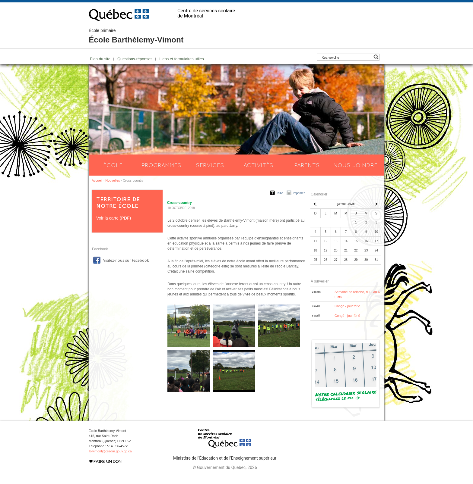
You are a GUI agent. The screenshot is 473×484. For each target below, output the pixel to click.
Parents (307, 165)
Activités (258, 165)
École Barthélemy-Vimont (136, 36)
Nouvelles (112, 180)
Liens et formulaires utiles (181, 59)
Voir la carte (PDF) (113, 218)
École (112, 165)
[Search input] (346, 57)
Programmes (161, 165)
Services (210, 165)
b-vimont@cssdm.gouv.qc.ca (110, 451)
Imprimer (299, 193)
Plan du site (100, 59)
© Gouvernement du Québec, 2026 (224, 467)
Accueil (97, 180)
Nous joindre (355, 165)
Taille (279, 193)
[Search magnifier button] (376, 57)
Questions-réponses (134, 59)
